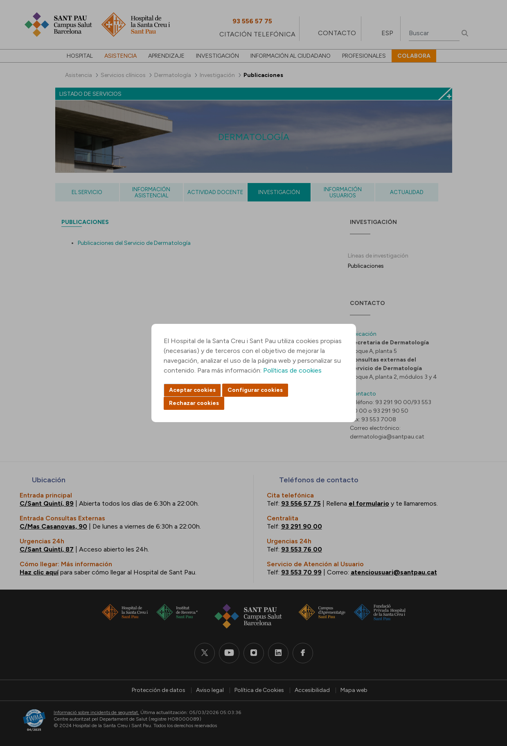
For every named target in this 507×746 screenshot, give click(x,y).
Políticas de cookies (292, 370)
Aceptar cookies (192, 390)
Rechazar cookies (194, 403)
